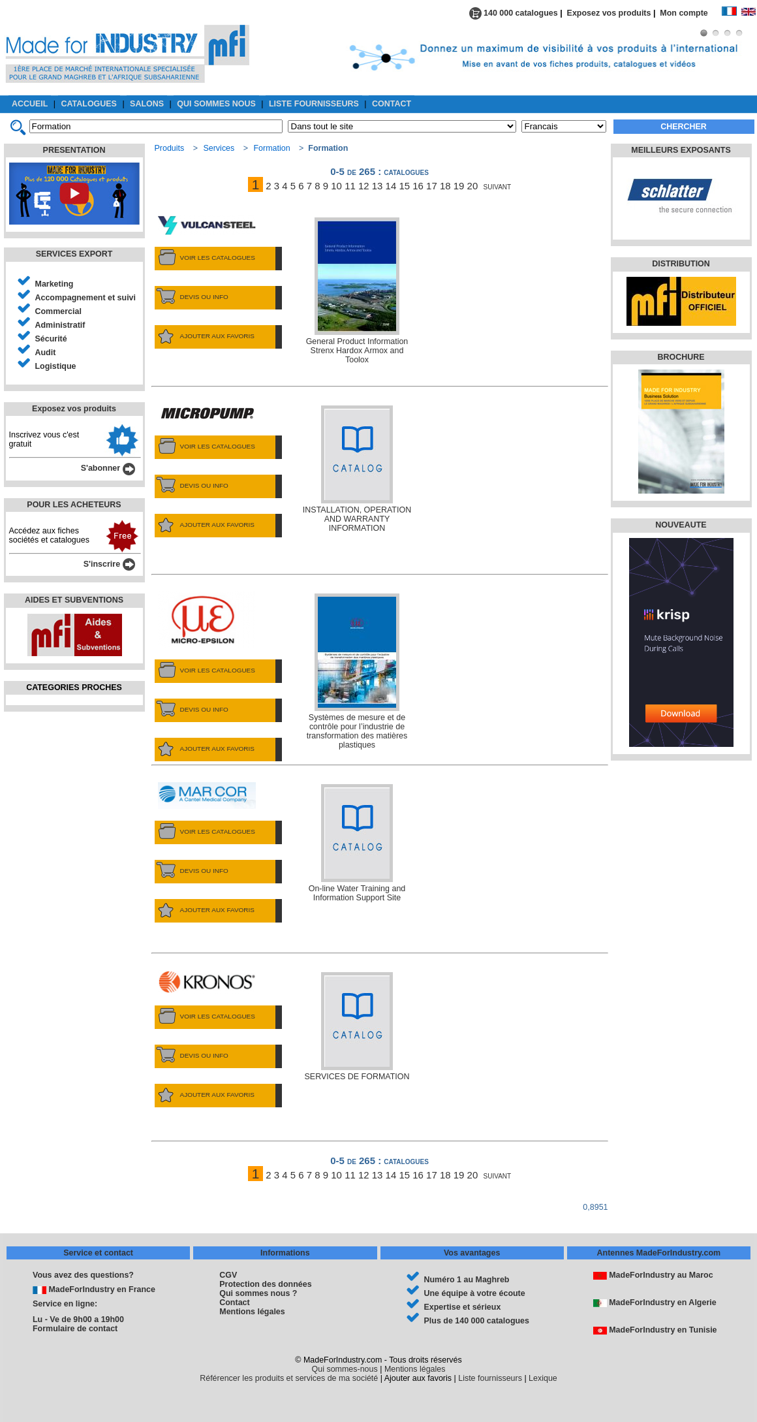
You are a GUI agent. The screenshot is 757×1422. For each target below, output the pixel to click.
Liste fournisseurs (490, 1378)
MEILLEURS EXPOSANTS (680, 150)
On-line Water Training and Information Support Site (357, 843)
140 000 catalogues (513, 13)
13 (377, 185)
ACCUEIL (30, 103)
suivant (498, 185)
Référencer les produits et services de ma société (289, 1378)
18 (445, 185)
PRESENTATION (74, 150)
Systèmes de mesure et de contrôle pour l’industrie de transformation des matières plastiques (357, 671)
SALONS (147, 103)
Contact (234, 1302)
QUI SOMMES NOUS (216, 103)
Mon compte (690, 13)
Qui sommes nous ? (258, 1293)
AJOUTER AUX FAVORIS (205, 336)
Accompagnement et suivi (85, 297)
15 (404, 185)
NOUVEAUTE (680, 524)
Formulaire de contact (75, 1328)
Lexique (543, 1378)
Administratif (60, 325)
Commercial (58, 311)
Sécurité (51, 338)
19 (459, 185)
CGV (228, 1275)
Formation (272, 148)
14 (391, 185)
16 (418, 185)
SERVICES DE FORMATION (357, 1026)
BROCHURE (680, 357)
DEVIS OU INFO (191, 297)
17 (431, 185)
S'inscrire (109, 564)
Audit (45, 352)
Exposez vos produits (609, 13)
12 (363, 185)
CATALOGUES (89, 103)
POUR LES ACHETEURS (74, 504)
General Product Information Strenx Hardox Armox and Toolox (357, 290)
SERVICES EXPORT (74, 254)
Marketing (54, 284)
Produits (170, 148)
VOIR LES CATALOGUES (205, 258)
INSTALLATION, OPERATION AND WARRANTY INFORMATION (357, 469)
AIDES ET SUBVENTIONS (74, 600)
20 (472, 185)
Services (218, 148)
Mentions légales (252, 1311)
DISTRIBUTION (681, 263)
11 (350, 185)
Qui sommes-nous (345, 1369)
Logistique (55, 366)
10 (336, 185)
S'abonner (108, 468)
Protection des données (265, 1284)
